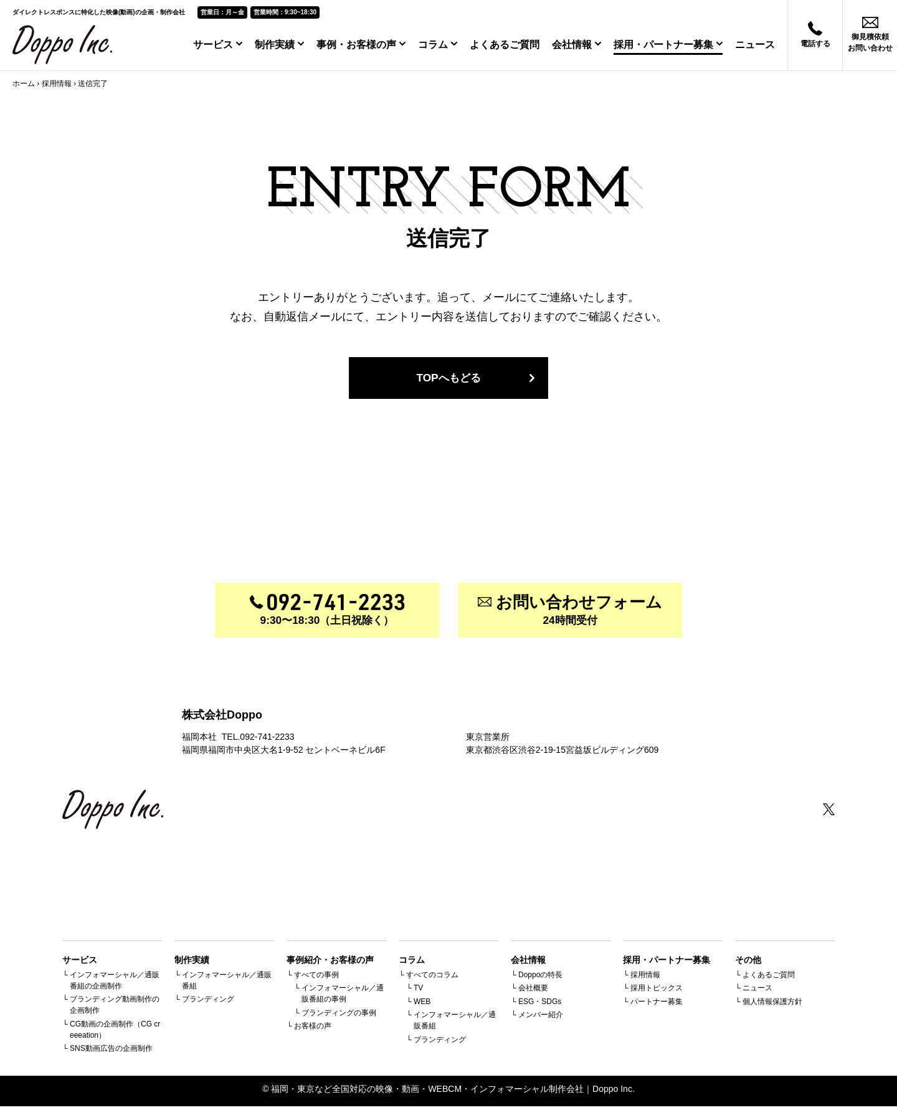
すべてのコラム (432, 978)
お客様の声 (312, 1029)
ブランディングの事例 (338, 1016)
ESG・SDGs (539, 1004)
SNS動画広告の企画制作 (111, 1052)
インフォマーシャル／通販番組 (227, 983)
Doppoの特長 (540, 978)
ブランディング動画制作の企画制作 (114, 1008)
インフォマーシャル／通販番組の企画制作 (114, 983)
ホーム (23, 83)
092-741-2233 (267, 740)
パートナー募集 (656, 1004)
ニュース (755, 44)
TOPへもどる (449, 379)
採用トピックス (656, 991)
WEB (422, 1004)
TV (418, 991)
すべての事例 (316, 978)
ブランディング (208, 1002)
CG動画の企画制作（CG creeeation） (115, 1033)
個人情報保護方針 (772, 1004)
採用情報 (57, 83)
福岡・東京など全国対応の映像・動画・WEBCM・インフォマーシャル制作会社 (427, 1093)
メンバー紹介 (540, 1018)
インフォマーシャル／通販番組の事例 (342, 997)
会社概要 (533, 991)
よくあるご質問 (504, 44)
